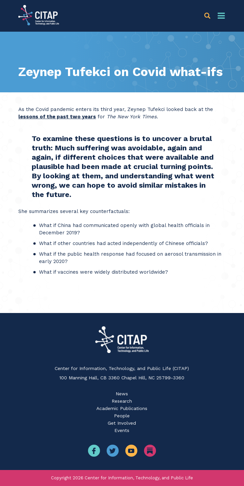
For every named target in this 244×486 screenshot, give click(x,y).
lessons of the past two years (57, 117)
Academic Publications (121, 408)
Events (121, 430)
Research (122, 401)
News (122, 393)
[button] (208, 16)
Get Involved (122, 423)
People (122, 415)
